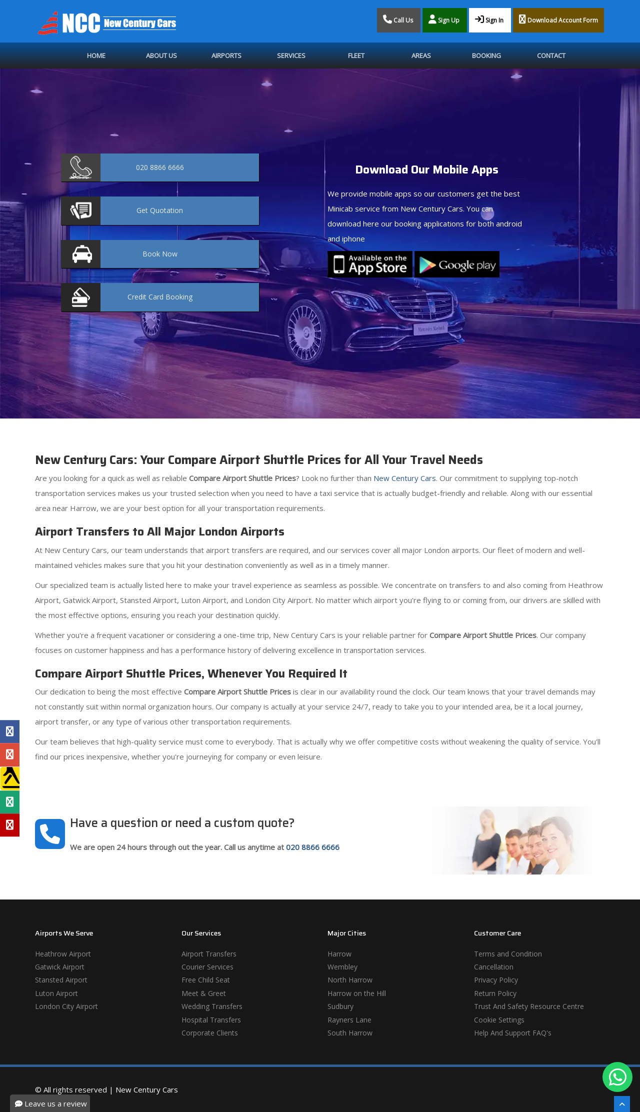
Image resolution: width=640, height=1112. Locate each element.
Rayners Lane (350, 1019)
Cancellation (494, 967)
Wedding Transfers (212, 1006)
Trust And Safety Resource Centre (529, 1006)
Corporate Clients (210, 1033)
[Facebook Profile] (10, 731)
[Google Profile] (10, 754)
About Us (161, 55)
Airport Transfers (209, 953)
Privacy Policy (496, 979)
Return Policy (495, 993)
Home (96, 55)
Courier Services (208, 967)
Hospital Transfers (211, 1019)
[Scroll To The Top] (622, 1104)
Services (291, 55)
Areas (421, 55)
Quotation (159, 210)
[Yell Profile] (10, 778)
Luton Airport (56, 993)
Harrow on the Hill (357, 993)
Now (160, 253)
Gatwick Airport (59, 967)
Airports (227, 55)
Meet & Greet (204, 993)
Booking (486, 55)
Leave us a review (51, 1103)
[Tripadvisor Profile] (10, 802)
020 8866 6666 (313, 847)
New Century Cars (404, 478)
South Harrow (350, 1033)
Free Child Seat (206, 979)
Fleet (356, 55)
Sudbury (341, 1006)
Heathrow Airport (63, 953)
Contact (551, 55)
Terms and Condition (508, 953)
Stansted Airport (61, 979)
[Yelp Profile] (10, 825)
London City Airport (66, 1006)
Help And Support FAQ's (513, 1033)
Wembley (343, 967)
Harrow (340, 953)
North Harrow (350, 979)
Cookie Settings (499, 1019)
